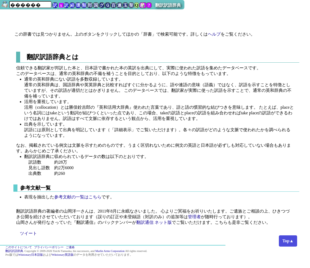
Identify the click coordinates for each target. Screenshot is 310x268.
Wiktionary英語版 (63, 254)
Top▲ (288, 241)
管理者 (194, 216)
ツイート (28, 233)
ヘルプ (214, 34)
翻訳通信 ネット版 (154, 222)
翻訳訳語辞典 (168, 5)
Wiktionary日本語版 (30, 254)
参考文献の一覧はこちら (77, 197)
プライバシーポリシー (49, 247)
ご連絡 (70, 247)
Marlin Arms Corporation (110, 251)
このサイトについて (18, 247)
